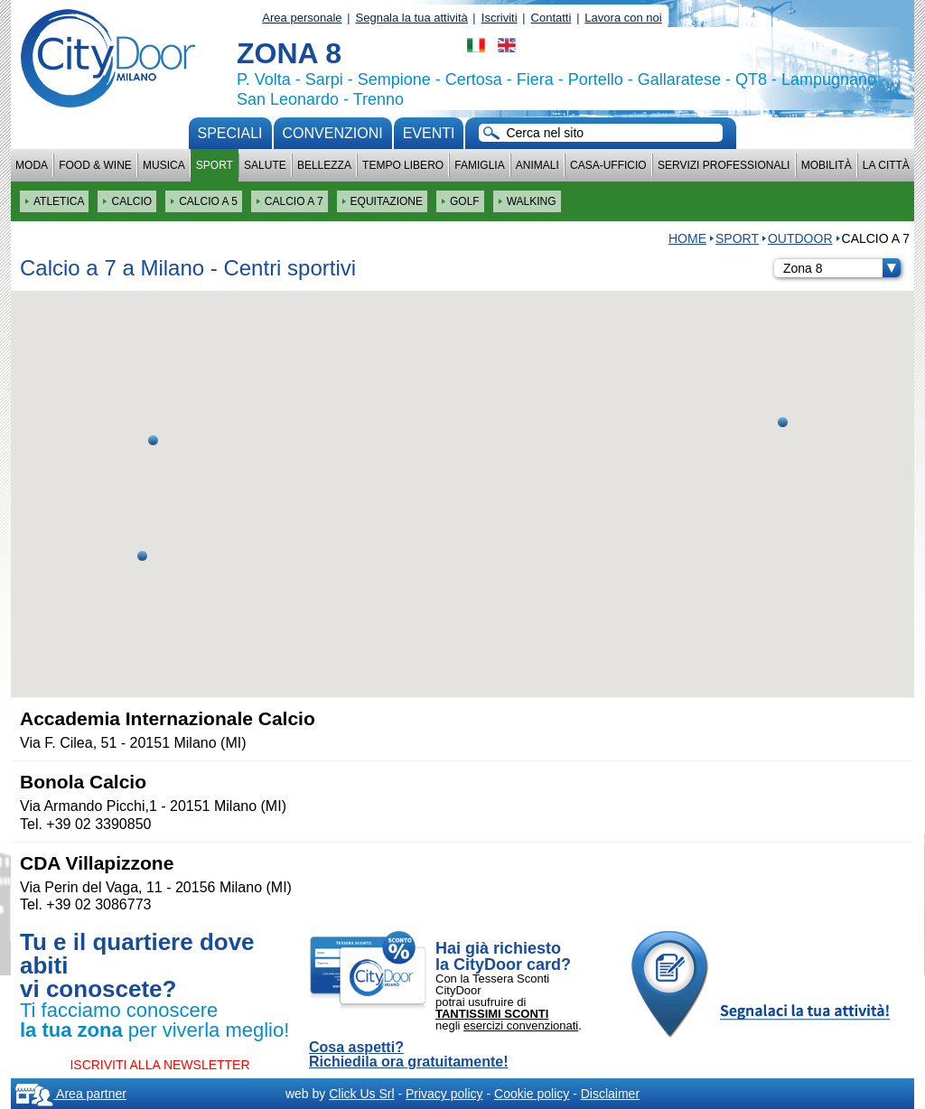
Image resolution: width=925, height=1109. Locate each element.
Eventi (429, 133)
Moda (31, 165)
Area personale (301, 17)
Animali (537, 165)
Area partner (70, 1093)
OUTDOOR (800, 238)
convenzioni (333, 133)
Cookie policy (531, 1093)
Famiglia (479, 165)
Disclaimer (610, 1093)
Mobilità (826, 165)
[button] (142, 556)
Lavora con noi (622, 17)
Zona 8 (842, 268)
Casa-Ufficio (608, 165)
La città (886, 165)
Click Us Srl (361, 1093)
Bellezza (324, 165)
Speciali (230, 133)
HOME (687, 238)
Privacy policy (444, 1093)
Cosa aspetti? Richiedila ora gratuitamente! (409, 1054)
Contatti (551, 17)
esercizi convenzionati (520, 1025)
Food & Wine (95, 165)
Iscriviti (499, 17)
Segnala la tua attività (412, 17)
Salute (265, 165)
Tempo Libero (403, 165)
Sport (214, 165)
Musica (164, 165)
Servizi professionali (724, 165)
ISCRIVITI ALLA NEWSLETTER (159, 1064)
